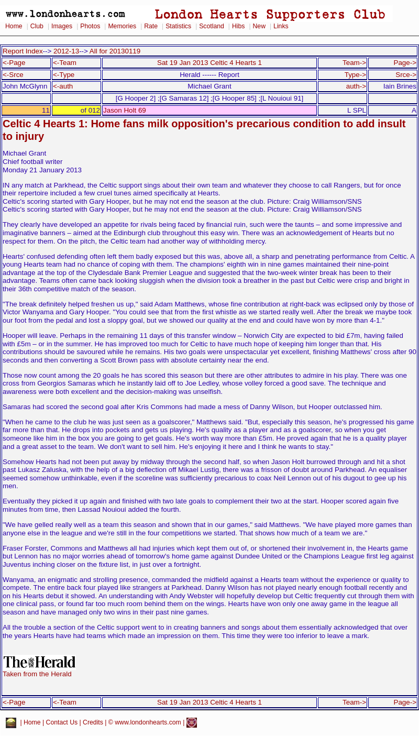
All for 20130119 (115, 51)
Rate (151, 26)
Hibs (238, 26)
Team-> (354, 63)
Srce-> (405, 75)
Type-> (355, 75)
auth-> (356, 86)
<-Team (64, 63)
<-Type (63, 75)
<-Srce (13, 75)
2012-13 (66, 51)
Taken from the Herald (39, 671)
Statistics (178, 26)
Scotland (211, 26)
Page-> (404, 63)
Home (14, 26)
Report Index (23, 51)
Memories (122, 26)
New (259, 26)
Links (281, 26)
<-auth (63, 86)
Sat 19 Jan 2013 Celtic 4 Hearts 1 (209, 63)
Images (61, 26)
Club (36, 26)
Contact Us (62, 722)
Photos (90, 26)
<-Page (14, 63)
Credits (93, 722)
